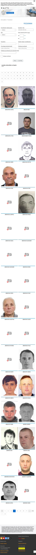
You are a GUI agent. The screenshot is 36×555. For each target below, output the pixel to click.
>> (5, 513)
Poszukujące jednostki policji (6, 46)
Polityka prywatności (3, 552)
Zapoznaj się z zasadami (4, 550)
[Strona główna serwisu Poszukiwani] (1, 8)
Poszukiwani (9, 19)
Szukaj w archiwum (7, 56)
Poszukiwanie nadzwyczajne (6, 27)
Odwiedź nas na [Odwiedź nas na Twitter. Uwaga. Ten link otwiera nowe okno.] (10, 538)
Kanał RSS (1, 538)
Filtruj (15, 60)
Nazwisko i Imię (21, 27)
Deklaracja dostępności (22, 543)
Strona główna (3, 19)
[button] (34, 8)
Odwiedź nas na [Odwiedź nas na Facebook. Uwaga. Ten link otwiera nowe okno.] (6, 538)
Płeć (2, 32)
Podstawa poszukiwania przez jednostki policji (9, 50)
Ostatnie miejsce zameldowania (24, 41)
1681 (33, 510)
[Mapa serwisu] (4, 8)
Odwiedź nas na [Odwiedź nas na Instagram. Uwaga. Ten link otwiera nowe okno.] (8, 538)
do (18, 38)
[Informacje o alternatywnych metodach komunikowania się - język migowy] (6, 8)
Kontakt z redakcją (3, 543)
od (18, 35)
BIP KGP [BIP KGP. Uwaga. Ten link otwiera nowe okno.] (23, 538)
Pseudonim (3, 41)
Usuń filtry (20, 60)
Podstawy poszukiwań (22, 46)
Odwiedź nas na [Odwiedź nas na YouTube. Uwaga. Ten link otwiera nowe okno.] (4, 538)
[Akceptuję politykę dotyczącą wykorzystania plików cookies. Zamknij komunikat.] (34, 1)
